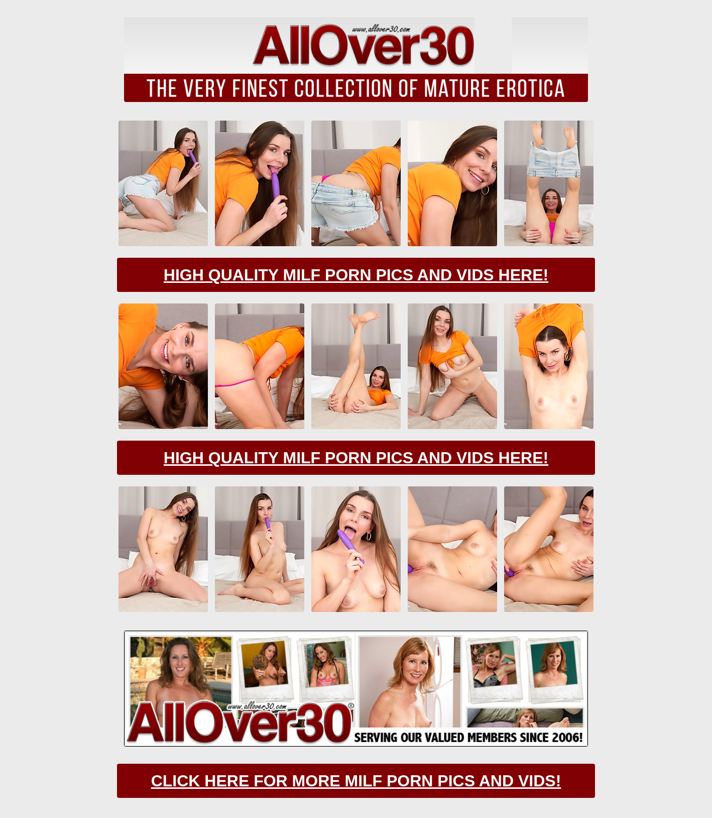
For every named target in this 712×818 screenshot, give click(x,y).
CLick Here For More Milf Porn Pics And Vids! (356, 781)
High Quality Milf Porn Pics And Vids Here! (356, 275)
